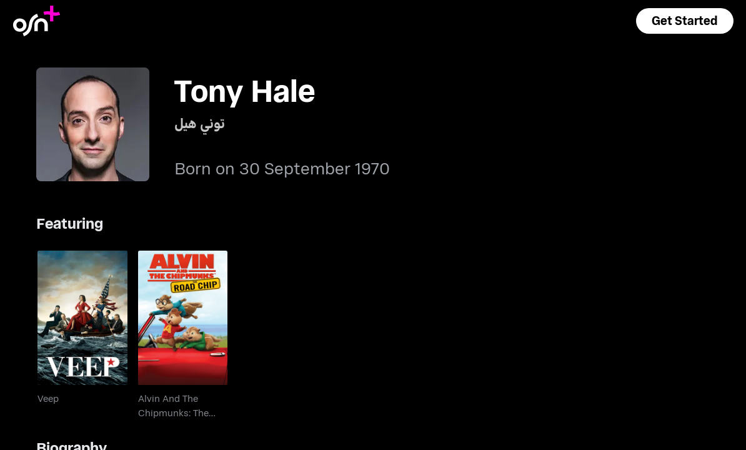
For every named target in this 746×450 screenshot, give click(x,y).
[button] (685, 21)
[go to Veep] (82, 318)
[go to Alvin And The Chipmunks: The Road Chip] (182, 318)
